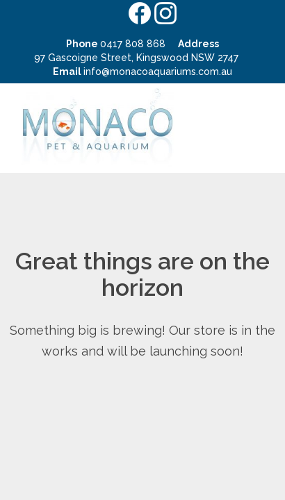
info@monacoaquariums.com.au (157, 71)
